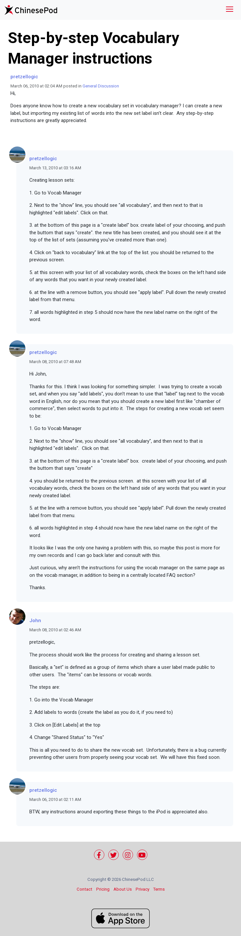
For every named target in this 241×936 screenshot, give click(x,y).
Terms (159, 889)
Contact (84, 889)
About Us (122, 889)
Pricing (103, 889)
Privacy (142, 889)
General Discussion (101, 86)
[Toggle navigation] (229, 10)
